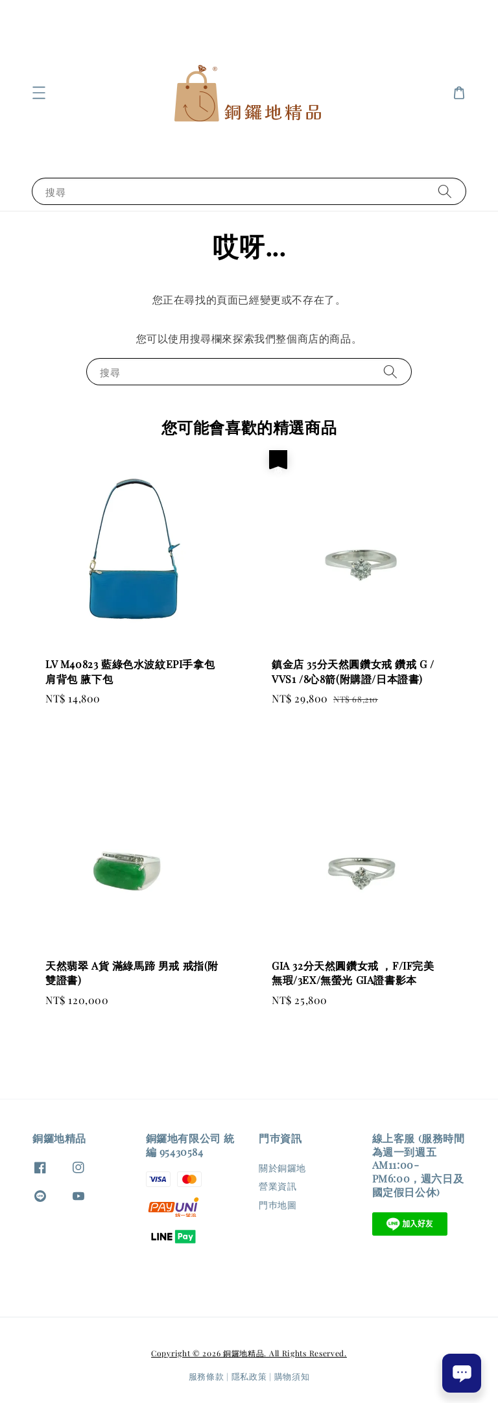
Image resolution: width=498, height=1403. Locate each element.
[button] (39, 92)
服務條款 (206, 1376)
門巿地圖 (277, 1205)
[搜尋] (445, 191)
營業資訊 (277, 1186)
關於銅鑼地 (282, 1168)
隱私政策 (249, 1376)
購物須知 (292, 1376)
